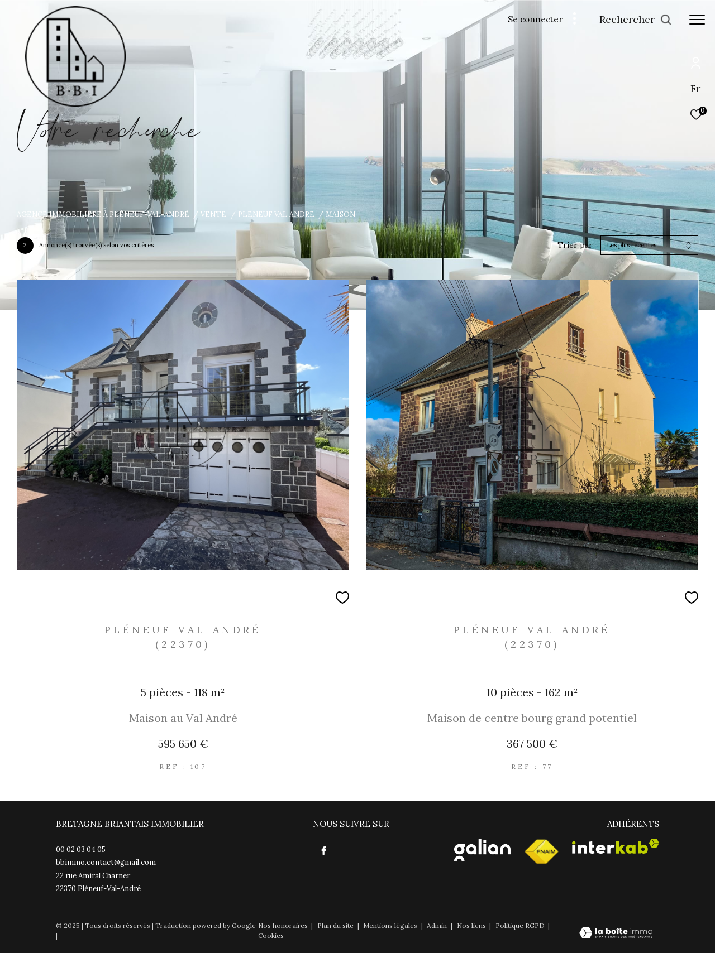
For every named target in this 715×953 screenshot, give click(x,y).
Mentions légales (391, 925)
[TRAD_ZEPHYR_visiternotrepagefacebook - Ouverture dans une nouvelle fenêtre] (324, 851)
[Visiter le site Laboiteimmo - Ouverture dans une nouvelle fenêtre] (616, 934)
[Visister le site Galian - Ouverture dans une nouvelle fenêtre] (482, 850)
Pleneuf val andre (276, 214)
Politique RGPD (520, 925)
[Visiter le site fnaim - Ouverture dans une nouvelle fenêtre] (541, 852)
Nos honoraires (283, 925)
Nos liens (472, 925)
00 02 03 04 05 (81, 849)
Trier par (575, 245)
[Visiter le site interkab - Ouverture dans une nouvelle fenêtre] (615, 846)
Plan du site (336, 925)
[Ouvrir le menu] (697, 19)
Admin (438, 925)
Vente (213, 214)
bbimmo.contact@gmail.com (106, 862)
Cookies (271, 936)
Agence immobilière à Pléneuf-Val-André (103, 214)
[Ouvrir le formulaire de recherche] (635, 19)
